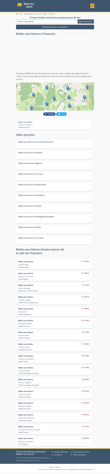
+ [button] (19, 86)
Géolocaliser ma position (55, 28)
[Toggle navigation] (92, 6)
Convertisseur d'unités (81, 453)
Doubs (56, 74)
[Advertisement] (55, 56)
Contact (51, 468)
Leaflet (91, 110)
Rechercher (85, 22)
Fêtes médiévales (79, 456)
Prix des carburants (61, 453)
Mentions (58, 468)
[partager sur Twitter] (61, 115)
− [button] (19, 90)
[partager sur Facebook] (49, 115)
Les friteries (58, 456)
